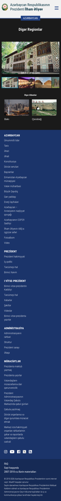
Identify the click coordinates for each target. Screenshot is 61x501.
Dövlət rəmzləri (11, 166)
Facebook (18, 451)
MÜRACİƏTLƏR (12, 361)
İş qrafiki (8, 261)
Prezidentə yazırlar (13, 375)
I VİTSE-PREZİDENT (15, 281)
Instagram (5, 451)
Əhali (6, 156)
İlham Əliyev (34, 9)
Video (7, 243)
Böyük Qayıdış (11, 191)
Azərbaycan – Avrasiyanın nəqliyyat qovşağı (14, 211)
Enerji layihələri (11, 202)
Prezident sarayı (11, 347)
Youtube (12, 451)
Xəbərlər (8, 300)
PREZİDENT (10, 251)
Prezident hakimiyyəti (14, 256)
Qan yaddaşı (10, 196)
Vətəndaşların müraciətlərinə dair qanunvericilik (13, 384)
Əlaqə (7, 352)
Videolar (8, 310)
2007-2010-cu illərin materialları (20, 471)
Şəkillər (7, 305)
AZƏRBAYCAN (12, 135)
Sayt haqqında (11, 467)
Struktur (8, 342)
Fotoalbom (9, 237)
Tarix (6, 145)
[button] (57, 58)
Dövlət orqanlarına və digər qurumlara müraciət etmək (16, 418)
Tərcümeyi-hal (11, 267)
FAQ (6, 463)
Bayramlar (9, 172)
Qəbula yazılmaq (12, 409)
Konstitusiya (10, 161)
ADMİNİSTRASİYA (14, 328)
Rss (30, 451)
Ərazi (6, 151)
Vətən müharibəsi (12, 186)
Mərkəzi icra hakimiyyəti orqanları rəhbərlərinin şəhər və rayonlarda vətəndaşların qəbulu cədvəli (15, 434)
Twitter (24, 451)
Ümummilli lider (11, 140)
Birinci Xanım (10, 272)
